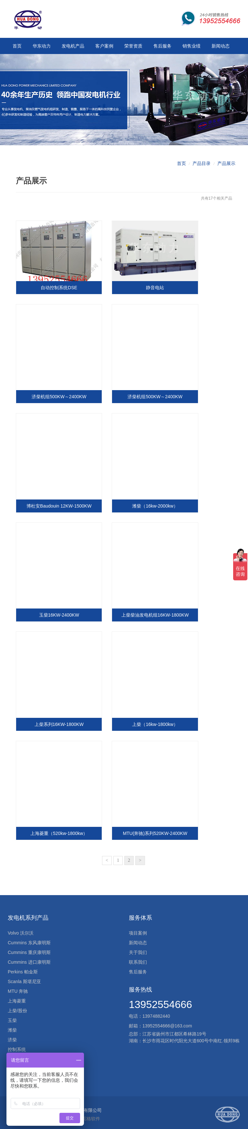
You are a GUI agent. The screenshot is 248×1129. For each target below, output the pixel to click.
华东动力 (42, 46)
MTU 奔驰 (18, 987)
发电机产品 (73, 46)
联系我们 (138, 958)
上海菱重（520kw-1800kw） (58, 829)
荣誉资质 (133, 46)
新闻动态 (220, 46)
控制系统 (17, 1045)
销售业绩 (191, 46)
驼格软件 (91, 1115)
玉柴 (12, 1016)
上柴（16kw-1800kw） (152, 722)
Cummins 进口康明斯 (29, 958)
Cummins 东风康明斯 (29, 939)
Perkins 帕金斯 (23, 968)
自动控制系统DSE (58, 293)
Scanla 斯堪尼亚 (24, 978)
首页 (17, 46)
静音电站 (152, 293)
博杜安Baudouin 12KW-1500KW (58, 507)
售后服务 (162, 46)
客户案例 (104, 46)
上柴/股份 (17, 1007)
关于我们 (138, 948)
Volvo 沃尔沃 (21, 929)
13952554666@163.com (167, 1022)
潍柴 (12, 1026)
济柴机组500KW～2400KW (58, 400)
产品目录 (201, 170)
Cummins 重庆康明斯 (29, 948)
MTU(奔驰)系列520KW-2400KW (152, 829)
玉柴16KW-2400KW (58, 615)
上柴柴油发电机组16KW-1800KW (152, 615)
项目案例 (138, 929)
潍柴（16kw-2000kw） (152, 507)
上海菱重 (17, 997)
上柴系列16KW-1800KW (58, 722)
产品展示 (226, 170)
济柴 (12, 1036)
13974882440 (156, 1012)
